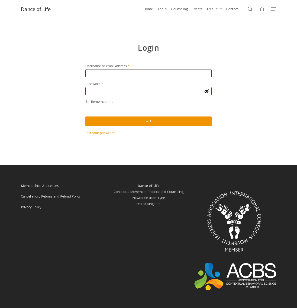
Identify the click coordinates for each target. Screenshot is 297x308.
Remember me (102, 101)
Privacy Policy (31, 207)
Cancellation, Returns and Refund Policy (51, 196)
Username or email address (114, 65)
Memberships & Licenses (40, 185)
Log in (148, 121)
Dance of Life (36, 9)
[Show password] (206, 91)
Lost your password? (100, 133)
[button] (273, 9)
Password (100, 83)
